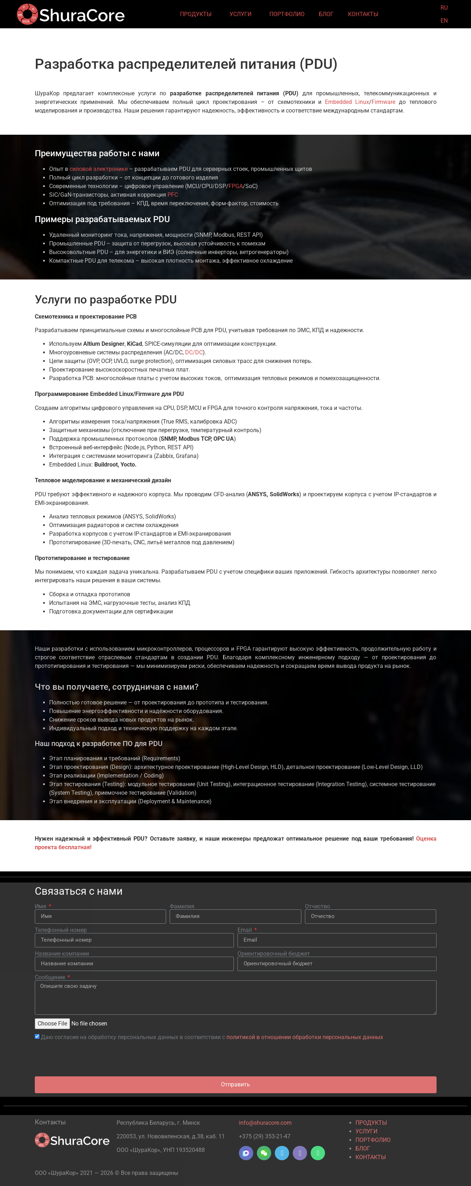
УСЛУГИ (242, 14)
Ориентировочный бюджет (273, 954)
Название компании (62, 954)
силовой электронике (99, 169)
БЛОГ (326, 14)
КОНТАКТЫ (365, 14)
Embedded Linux (347, 102)
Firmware (383, 102)
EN (444, 20)
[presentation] (89, 1059)
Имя (41, 906)
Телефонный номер (61, 930)
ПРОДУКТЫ (197, 14)
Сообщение (50, 977)
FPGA (236, 186)
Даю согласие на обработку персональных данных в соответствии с (212, 1036)
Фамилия (182, 906)
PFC (173, 194)
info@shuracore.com (265, 1122)
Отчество (317, 906)
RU (444, 7)
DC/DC (194, 352)
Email (245, 930)
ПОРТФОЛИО (287, 14)
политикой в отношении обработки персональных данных (304, 1036)
